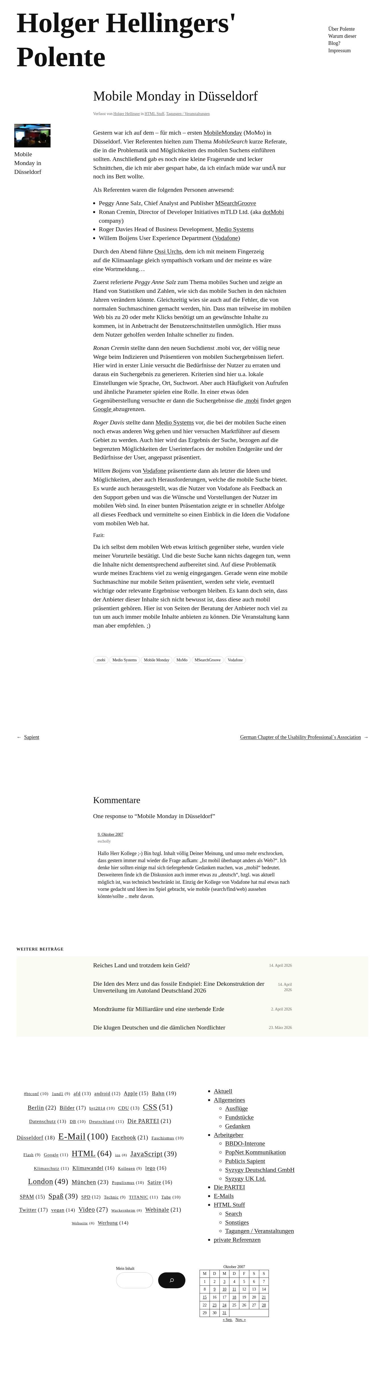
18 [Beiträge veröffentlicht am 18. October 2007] (234, 1297)
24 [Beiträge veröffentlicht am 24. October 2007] (224, 1305)
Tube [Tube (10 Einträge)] (171, 1197)
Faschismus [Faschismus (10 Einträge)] (168, 1138)
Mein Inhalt (125, 1268)
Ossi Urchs (168, 251)
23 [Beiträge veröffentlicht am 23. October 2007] (215, 1305)
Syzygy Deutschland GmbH (260, 1169)
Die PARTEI (229, 1187)
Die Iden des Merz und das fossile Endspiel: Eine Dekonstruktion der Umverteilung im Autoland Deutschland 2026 (178, 987)
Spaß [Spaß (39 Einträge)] (63, 1196)
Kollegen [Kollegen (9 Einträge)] (130, 1168)
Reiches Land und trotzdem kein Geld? (141, 965)
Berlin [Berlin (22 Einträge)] (42, 1108)
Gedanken (237, 1125)
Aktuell (223, 1091)
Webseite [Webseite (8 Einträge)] (83, 1223)
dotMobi (273, 211)
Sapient (31, 737)
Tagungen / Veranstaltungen (188, 114)
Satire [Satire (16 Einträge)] (159, 1182)
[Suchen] (171, 1280)
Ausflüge (236, 1108)
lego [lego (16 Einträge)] (156, 1168)
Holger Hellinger (126, 114)
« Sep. (228, 1320)
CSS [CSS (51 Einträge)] (158, 1107)
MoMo (182, 660)
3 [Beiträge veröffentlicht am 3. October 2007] (224, 1281)
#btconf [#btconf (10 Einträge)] (36, 1094)
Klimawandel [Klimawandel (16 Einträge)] (93, 1168)
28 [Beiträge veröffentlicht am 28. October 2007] (264, 1305)
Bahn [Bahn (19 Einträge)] (164, 1093)
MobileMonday (223, 132)
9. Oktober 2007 (110, 834)
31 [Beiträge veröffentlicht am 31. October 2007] (224, 1313)
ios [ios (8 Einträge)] (121, 1155)
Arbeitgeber (228, 1134)
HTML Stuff (154, 114)
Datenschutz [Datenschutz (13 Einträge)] (47, 1121)
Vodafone (226, 237)
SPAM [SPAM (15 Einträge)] (32, 1197)
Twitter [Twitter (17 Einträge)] (33, 1209)
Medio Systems (234, 229)
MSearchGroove (235, 203)
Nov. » (240, 1320)
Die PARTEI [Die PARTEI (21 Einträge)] (149, 1121)
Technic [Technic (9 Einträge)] (114, 1197)
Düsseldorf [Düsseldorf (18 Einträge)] (36, 1137)
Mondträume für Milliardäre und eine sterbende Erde (158, 1009)
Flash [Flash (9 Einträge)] (32, 1155)
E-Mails (224, 1195)
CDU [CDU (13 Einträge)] (129, 1108)
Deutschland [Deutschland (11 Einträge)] (106, 1121)
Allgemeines (229, 1099)
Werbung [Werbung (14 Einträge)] (113, 1223)
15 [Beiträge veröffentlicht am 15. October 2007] (205, 1297)
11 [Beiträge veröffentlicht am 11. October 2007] (234, 1289)
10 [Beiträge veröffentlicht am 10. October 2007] (224, 1289)
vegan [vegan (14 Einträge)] (63, 1210)
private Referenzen (237, 1239)
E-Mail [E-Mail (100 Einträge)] (83, 1136)
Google (103, 408)
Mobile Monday (156, 660)
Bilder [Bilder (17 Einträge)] (73, 1108)
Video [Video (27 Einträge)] (93, 1209)
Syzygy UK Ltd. (245, 1178)
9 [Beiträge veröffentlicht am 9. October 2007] (214, 1289)
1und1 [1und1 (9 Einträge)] (61, 1094)
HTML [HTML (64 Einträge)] (92, 1153)
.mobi (251, 400)
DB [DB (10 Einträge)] (78, 1122)
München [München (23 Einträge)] (90, 1182)
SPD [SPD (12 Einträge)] (91, 1197)
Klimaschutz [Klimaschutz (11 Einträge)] (51, 1168)
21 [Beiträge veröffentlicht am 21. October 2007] (264, 1297)
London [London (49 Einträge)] (48, 1181)
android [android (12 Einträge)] (107, 1093)
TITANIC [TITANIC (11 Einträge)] (143, 1197)
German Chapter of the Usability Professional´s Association (300, 737)
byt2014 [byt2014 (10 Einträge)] (102, 1108)
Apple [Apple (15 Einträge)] (136, 1094)
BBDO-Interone (245, 1143)
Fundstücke (239, 1117)
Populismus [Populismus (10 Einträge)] (128, 1183)
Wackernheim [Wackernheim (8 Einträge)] (126, 1210)
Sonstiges (237, 1222)
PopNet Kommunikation (255, 1152)
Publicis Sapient (245, 1160)
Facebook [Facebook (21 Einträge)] (130, 1137)
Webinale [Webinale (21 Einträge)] (163, 1210)
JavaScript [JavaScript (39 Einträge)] (153, 1154)
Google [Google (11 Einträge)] (56, 1154)
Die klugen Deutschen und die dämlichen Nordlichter (159, 1027)
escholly (104, 841)
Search (233, 1213)
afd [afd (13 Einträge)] (82, 1094)
